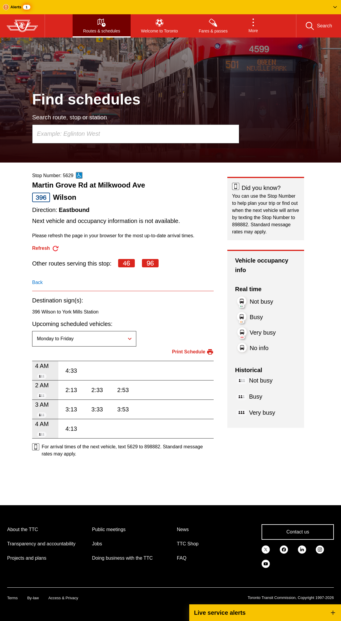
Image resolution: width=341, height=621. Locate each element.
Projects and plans (26, 558)
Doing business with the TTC (122, 558)
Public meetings (109, 529)
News (183, 529)
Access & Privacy (63, 598)
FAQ (181, 558)
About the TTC (22, 529)
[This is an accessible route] (79, 175)
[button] (170, 7)
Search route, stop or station (69, 117)
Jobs (97, 543)
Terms (12, 598)
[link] (266, 549)
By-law (33, 598)
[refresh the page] (45, 248)
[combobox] (135, 133)
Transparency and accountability (41, 543)
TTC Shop (187, 543)
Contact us (297, 531)
